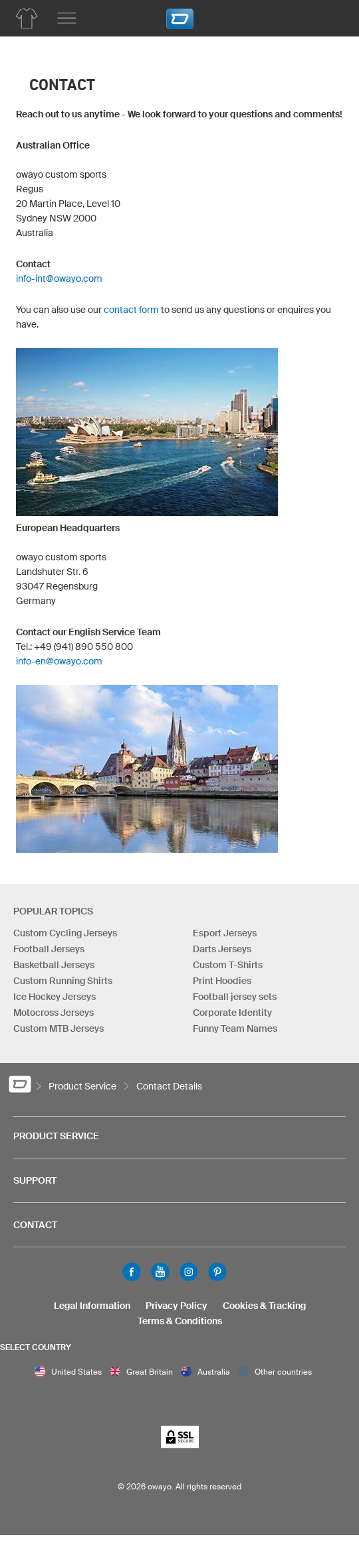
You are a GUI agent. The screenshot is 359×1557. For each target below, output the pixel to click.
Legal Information (92, 1305)
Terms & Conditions (180, 1321)
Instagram (189, 1272)
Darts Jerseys (222, 949)
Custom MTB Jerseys (58, 1028)
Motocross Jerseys (53, 1012)
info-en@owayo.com (59, 661)
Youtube (160, 1272)
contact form (131, 309)
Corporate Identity (232, 1012)
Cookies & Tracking (264, 1305)
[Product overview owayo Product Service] (26, 18)
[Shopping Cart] (329, 16)
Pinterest (217, 1272)
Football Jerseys (48, 949)
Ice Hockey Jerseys (54, 996)
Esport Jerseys (225, 933)
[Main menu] (66, 18)
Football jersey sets (235, 996)
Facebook (131, 1272)
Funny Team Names (235, 1028)
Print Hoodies (222, 980)
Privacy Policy (176, 1305)
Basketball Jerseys (53, 965)
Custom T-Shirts (228, 965)
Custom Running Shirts (62, 980)
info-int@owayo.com (59, 278)
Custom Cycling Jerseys (65, 933)
